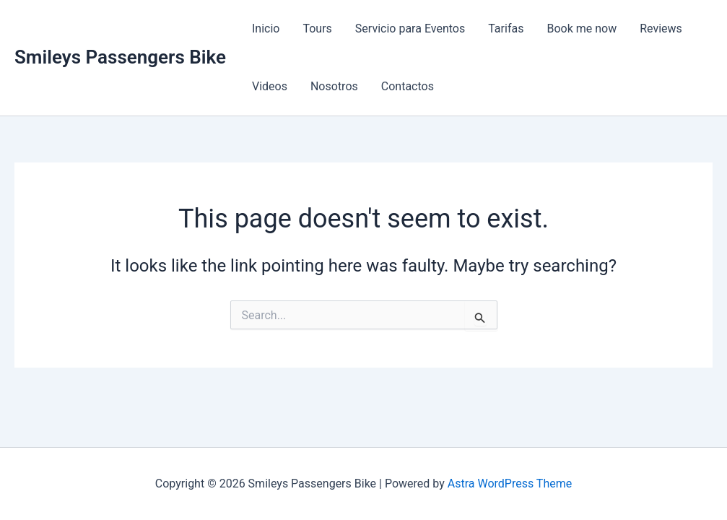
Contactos (407, 86)
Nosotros (334, 86)
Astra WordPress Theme (510, 483)
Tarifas (505, 28)
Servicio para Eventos (410, 28)
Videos (269, 86)
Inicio (265, 28)
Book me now (582, 28)
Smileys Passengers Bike (120, 57)
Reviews (661, 28)
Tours (316, 28)
